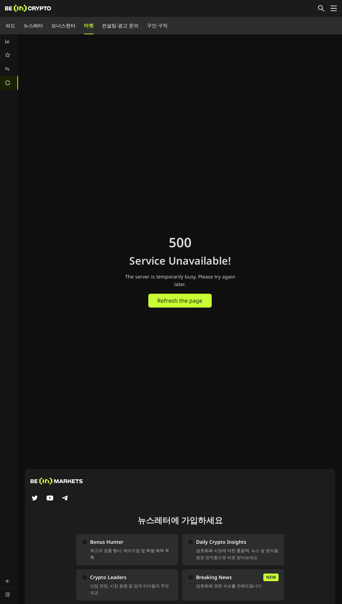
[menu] (9, 62)
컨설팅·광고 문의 (120, 25)
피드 (10, 25)
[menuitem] (9, 41)
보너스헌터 (63, 25)
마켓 (89, 25)
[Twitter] (34, 499)
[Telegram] (65, 499)
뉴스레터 (33, 25)
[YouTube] (50, 499)
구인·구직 (157, 25)
